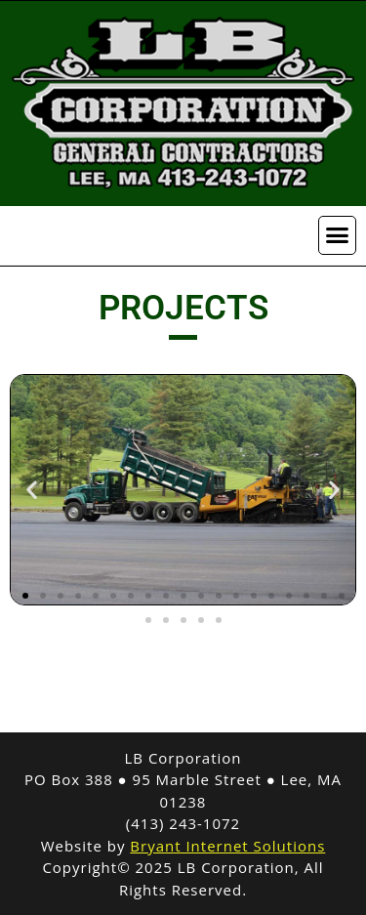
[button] (337, 235)
